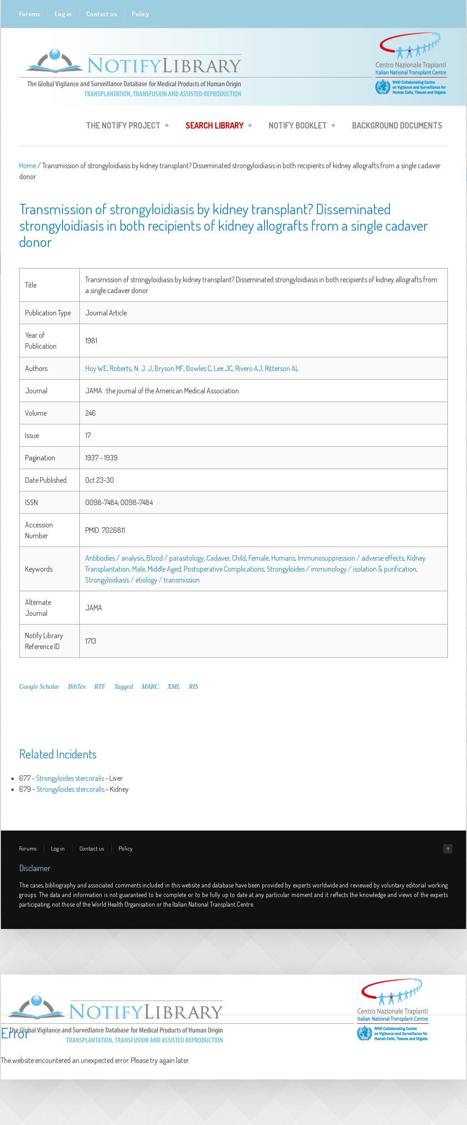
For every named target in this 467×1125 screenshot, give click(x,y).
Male (138, 568)
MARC (150, 686)
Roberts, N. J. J (131, 368)
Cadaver (218, 557)
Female (259, 557)
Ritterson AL (282, 368)
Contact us (101, 14)
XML (173, 686)
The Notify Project (124, 126)
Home (27, 165)
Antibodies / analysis (114, 557)
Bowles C (198, 368)
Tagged (123, 686)
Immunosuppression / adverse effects (351, 557)
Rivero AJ (248, 368)
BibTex (76, 686)
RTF (100, 686)
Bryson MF (169, 368)
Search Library (216, 126)
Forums (29, 14)
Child (239, 557)
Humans (283, 557)
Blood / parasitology (175, 557)
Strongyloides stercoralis (70, 778)
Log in (63, 14)
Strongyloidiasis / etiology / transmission (142, 579)
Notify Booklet (299, 126)
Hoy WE (96, 368)
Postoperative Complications (224, 568)
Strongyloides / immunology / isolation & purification (341, 568)
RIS (193, 686)
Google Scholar (39, 686)
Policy (140, 14)
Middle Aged (164, 568)
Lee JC (223, 368)
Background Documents (397, 125)
